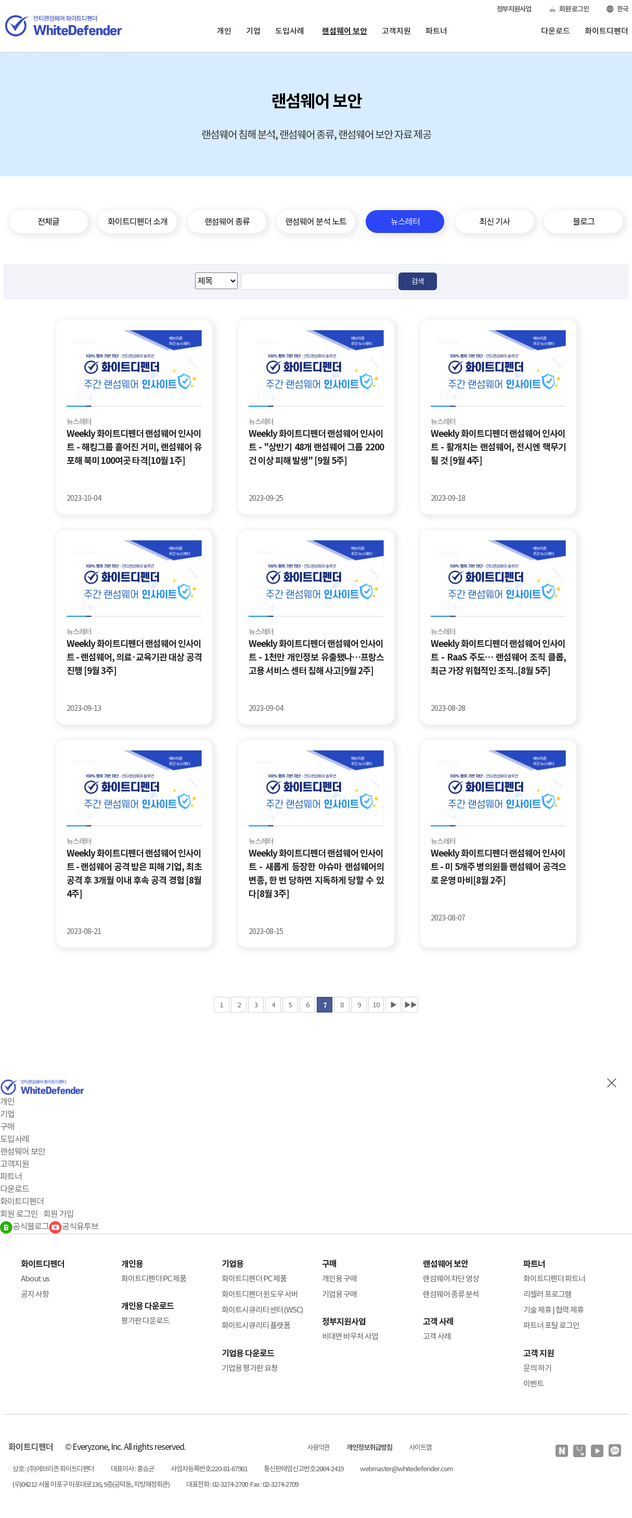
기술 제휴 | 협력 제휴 (553, 1310)
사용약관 (318, 1447)
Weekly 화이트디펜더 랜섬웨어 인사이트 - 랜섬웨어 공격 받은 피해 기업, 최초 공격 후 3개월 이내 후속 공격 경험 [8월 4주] (134, 874)
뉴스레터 (79, 421)
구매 (7, 1126)
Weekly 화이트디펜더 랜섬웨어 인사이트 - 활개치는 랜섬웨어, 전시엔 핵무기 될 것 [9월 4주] (498, 447)
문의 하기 (537, 1368)
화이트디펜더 (606, 31)
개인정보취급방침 (369, 1447)
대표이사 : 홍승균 (132, 1468)
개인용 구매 (339, 1278)
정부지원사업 (514, 9)
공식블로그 (24, 1226)
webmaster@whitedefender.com (406, 1468)
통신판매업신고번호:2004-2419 (303, 1468)
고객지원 (396, 31)
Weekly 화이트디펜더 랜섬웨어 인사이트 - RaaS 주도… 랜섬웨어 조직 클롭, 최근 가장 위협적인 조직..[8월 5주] (498, 657)
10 (376, 1005)
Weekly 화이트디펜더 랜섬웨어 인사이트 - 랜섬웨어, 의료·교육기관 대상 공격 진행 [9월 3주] (134, 657)
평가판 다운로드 (145, 1321)
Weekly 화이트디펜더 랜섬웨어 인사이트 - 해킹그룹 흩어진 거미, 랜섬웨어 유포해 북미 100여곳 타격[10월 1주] (134, 447)
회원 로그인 (569, 9)
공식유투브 (73, 1226)
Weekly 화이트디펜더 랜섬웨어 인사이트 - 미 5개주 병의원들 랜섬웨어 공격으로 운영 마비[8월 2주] (498, 867)
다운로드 (555, 31)
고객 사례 (437, 1336)
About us (35, 1278)
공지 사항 (35, 1294)
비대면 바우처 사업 (350, 1336)
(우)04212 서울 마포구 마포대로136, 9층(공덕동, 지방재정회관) (91, 1484)
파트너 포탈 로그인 (551, 1325)
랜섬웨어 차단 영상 (451, 1278)
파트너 (436, 31)
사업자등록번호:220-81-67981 (209, 1468)
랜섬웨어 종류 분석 (451, 1294)
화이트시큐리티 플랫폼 (256, 1325)
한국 (617, 9)
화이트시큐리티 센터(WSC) (262, 1310)
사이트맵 (420, 1447)
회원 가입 (58, 1214)
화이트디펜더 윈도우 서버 (260, 1294)
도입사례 (289, 31)
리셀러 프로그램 (547, 1294)
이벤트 (533, 1384)
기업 (253, 31)
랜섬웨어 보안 (344, 31)
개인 (224, 31)
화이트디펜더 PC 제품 (153, 1278)
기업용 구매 (339, 1294)
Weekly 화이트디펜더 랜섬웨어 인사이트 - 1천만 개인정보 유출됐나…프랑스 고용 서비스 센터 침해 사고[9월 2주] (316, 657)
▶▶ (410, 1005)
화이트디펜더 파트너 (554, 1278)
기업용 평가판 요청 (250, 1368)
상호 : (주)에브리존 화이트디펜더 (53, 1468)
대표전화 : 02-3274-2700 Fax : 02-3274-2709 (242, 1484)
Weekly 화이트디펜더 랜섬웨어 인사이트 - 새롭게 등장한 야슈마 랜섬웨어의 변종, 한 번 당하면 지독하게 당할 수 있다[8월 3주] (316, 874)
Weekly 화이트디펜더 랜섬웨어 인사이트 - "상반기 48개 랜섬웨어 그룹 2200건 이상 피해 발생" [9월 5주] (316, 447)
